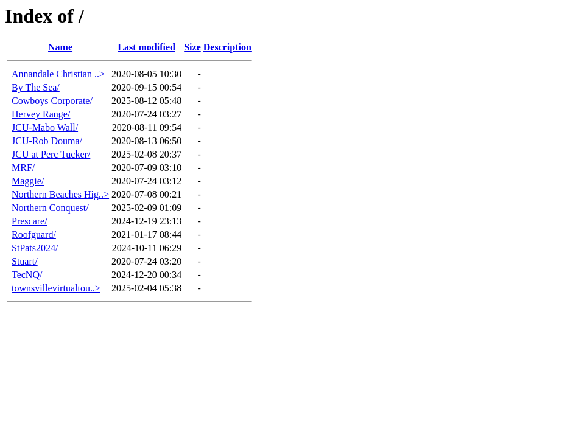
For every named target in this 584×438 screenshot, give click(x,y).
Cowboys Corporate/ (52, 101)
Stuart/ (25, 261)
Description (227, 47)
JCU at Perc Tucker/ (51, 154)
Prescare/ (29, 221)
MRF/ (23, 167)
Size (192, 47)
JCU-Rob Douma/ (47, 141)
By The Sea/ (36, 87)
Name (60, 47)
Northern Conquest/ (50, 208)
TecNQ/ (27, 274)
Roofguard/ (34, 234)
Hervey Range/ (41, 114)
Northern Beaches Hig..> (60, 194)
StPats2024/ (35, 248)
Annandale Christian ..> (58, 74)
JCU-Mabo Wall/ (45, 127)
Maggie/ (28, 181)
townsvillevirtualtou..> (56, 288)
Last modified (146, 47)
